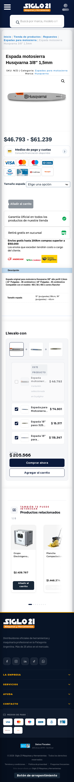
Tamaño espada (14, 183)
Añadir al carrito (20, 203)
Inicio (7, 36)
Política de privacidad (37, 764)
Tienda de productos (27, 36)
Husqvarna (42, 73)
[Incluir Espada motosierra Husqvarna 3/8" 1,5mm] (16, 381)
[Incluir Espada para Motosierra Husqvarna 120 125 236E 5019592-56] (16, 409)
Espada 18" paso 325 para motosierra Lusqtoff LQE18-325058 (38, 423)
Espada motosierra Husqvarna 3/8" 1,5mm (38, 379)
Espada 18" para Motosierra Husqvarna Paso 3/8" (38, 437)
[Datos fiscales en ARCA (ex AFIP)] (37, 745)
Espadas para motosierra (20, 40)
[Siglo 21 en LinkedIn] (25, 661)
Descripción (13, 270)
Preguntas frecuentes (59, 764)
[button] (63, 81)
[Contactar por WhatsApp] (43, 661)
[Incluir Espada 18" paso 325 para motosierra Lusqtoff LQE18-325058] (16, 423)
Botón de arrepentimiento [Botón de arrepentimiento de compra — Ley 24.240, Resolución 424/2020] (37, 775)
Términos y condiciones (15, 764)
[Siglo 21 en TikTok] (34, 661)
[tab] (30, 604)
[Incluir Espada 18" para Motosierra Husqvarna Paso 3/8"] (16, 437)
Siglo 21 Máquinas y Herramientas (31, 755)
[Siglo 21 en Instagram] (16, 661)
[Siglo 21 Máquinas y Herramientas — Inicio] (19, 623)
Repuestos (50, 36)
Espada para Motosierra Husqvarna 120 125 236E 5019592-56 (39, 409)
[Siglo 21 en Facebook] (7, 661)
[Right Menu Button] (65, 7)
